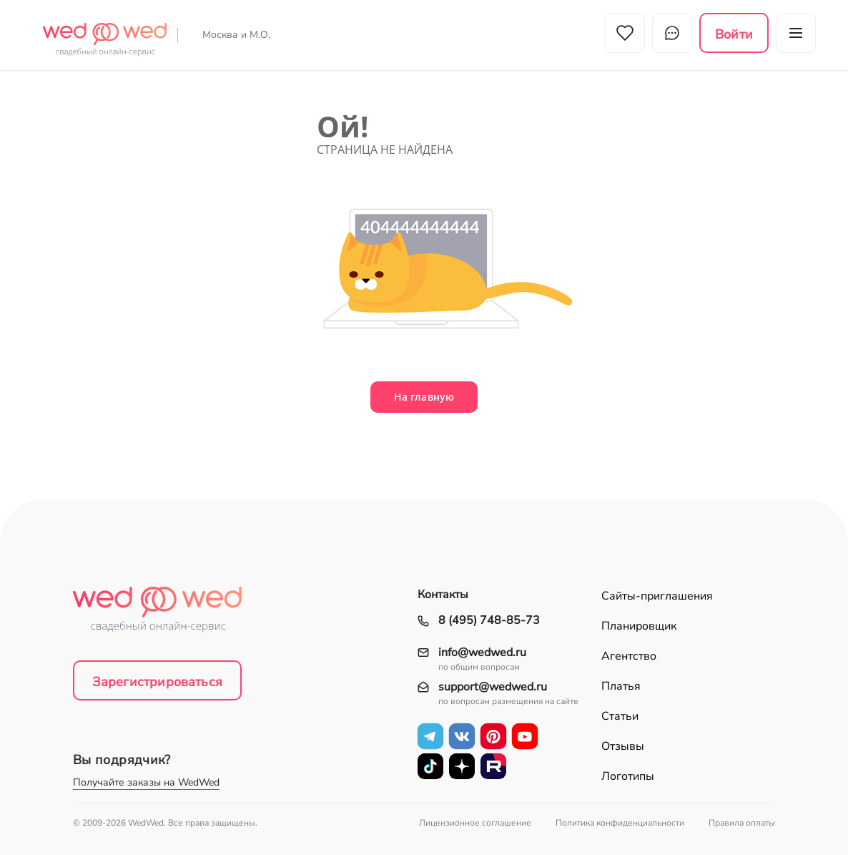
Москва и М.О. (236, 34)
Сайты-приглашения (657, 596)
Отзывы (622, 746)
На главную (424, 397)
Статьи (620, 716)
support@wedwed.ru (492, 687)
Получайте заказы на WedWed (146, 782)
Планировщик (638, 626)
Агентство (628, 656)
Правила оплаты (742, 823)
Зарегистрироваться (157, 681)
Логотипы (627, 776)
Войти (734, 34)
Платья (621, 686)
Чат (672, 33)
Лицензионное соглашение (475, 823)
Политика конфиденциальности (620, 823)
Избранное (625, 33)
